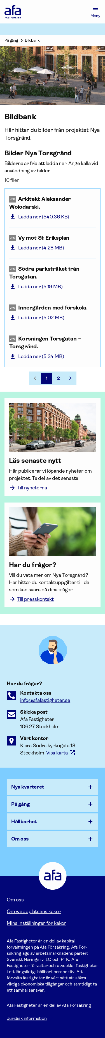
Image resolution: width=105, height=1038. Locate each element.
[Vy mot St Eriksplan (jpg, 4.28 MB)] (52, 238)
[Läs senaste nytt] (52, 460)
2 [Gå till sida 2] (58, 378)
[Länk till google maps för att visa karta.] (61, 753)
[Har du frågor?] (52, 564)
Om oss (15, 900)
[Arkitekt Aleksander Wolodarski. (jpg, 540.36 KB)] (52, 203)
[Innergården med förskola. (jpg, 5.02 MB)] (52, 308)
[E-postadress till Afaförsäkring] (45, 700)
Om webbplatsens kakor (34, 911)
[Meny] (95, 11)
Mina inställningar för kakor (36, 923)
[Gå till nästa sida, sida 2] (70, 378)
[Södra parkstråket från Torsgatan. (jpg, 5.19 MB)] (52, 273)
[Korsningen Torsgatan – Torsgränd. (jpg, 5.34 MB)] (52, 343)
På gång (11, 40)
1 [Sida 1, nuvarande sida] (47, 378)
